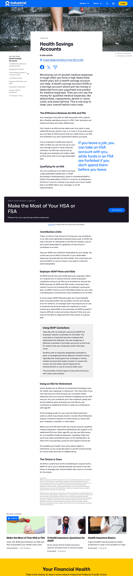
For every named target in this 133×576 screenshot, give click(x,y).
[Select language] (113, 3)
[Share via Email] (55, 67)
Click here (51, 224)
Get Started (117, 210)
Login (123, 3)
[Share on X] (48, 67)
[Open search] (107, 3)
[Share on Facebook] (42, 67)
